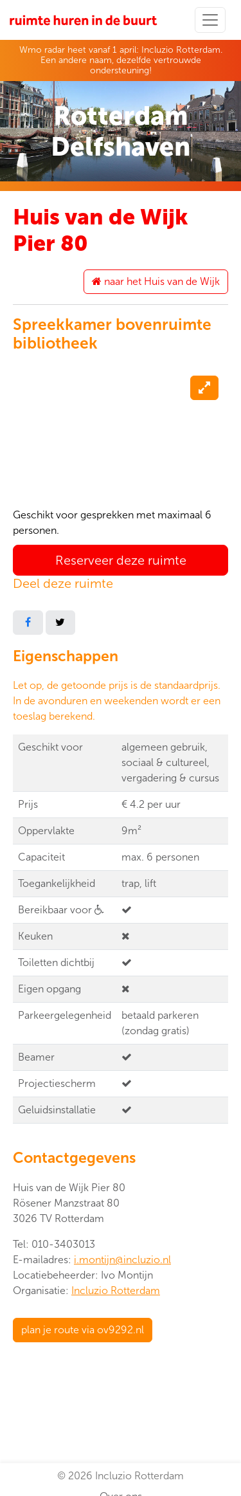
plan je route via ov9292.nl (82, 1329)
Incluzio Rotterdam (115, 1290)
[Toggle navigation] (210, 20)
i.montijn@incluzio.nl (122, 1259)
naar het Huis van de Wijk (156, 281)
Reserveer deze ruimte (120, 560)
